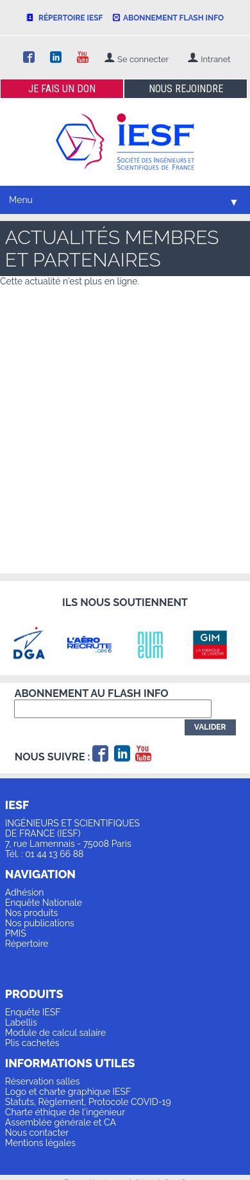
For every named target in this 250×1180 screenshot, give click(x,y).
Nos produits (31, 913)
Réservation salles (42, 1081)
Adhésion (24, 892)
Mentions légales (40, 1143)
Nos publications (39, 923)
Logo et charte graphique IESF (68, 1091)
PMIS (15, 933)
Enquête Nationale (43, 902)
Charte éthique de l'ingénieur (65, 1112)
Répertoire (27, 943)
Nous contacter (37, 1132)
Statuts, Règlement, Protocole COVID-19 (88, 1102)
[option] (35, 644)
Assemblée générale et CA (60, 1122)
